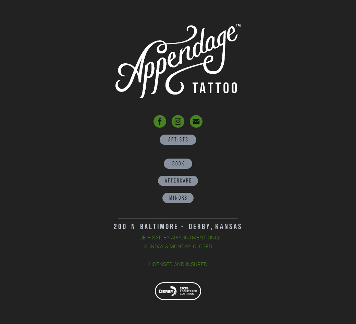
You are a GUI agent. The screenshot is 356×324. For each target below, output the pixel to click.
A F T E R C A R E (178, 181)
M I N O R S (178, 198)
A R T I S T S (178, 139)
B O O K (178, 163)
